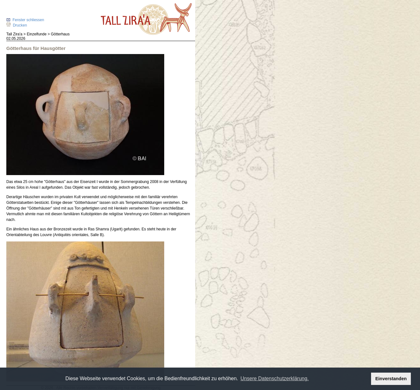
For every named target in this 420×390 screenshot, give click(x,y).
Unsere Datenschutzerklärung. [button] (274, 378)
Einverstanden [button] (391, 378)
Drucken (16, 25)
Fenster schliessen (25, 20)
